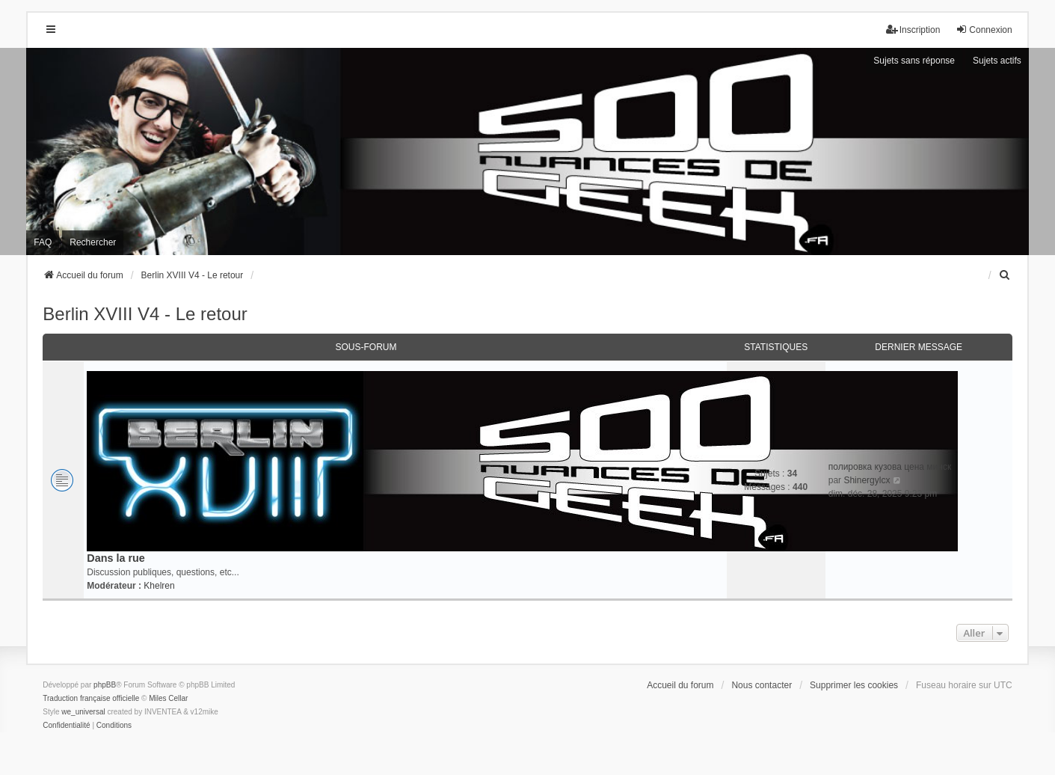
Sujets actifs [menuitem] (997, 60)
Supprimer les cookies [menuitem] (854, 685)
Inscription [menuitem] (913, 29)
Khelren (159, 586)
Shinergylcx (866, 480)
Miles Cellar (168, 698)
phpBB (104, 685)
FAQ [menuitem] (43, 242)
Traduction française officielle (91, 698)
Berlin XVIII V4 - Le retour (145, 314)
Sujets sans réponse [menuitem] (914, 60)
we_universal (83, 712)
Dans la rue (116, 558)
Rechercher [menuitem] (93, 242)
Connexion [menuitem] (984, 29)
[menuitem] (1005, 275)
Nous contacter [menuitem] (761, 685)
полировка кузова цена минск (889, 467)
